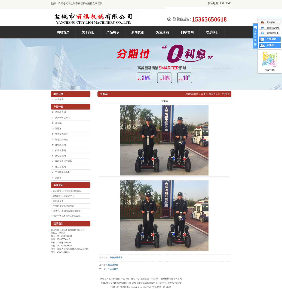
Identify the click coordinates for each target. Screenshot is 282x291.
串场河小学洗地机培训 (63, 206)
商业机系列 (60, 145)
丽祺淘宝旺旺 (270, 27)
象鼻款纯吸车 (116, 257)
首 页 (203, 94)
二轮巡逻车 (113, 269)
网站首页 (63, 32)
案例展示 (213, 94)
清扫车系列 (60, 156)
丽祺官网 (187, 32)
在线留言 (145, 278)
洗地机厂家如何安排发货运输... (67, 211)
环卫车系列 (60, 167)
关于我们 (88, 32)
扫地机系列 (60, 150)
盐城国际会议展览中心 (63, 196)
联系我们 (212, 32)
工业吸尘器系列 (62, 172)
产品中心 (125, 278)
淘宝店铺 (162, 32)
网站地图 (213, 3)
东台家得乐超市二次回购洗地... (67, 191)
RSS (222, 3)
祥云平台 (147, 287)
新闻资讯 (137, 32)
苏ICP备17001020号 (120, 287)
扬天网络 (167, 287)
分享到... (271, 45)
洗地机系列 (60, 112)
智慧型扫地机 (61, 139)
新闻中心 (135, 278)
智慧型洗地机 (61, 134)
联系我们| (156, 278)
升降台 (58, 178)
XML (228, 3)
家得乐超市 (58, 201)
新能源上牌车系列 (63, 161)
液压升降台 (113, 264)
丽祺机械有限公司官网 (171, 278)
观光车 (58, 123)
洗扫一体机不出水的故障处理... (67, 215)
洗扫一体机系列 (62, 117)
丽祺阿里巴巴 (270, 33)
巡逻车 (58, 128)
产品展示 (112, 32)
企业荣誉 (59, 99)
